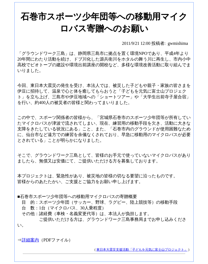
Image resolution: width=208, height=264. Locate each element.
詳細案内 (30, 240)
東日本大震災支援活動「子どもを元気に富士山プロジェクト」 (141, 250)
